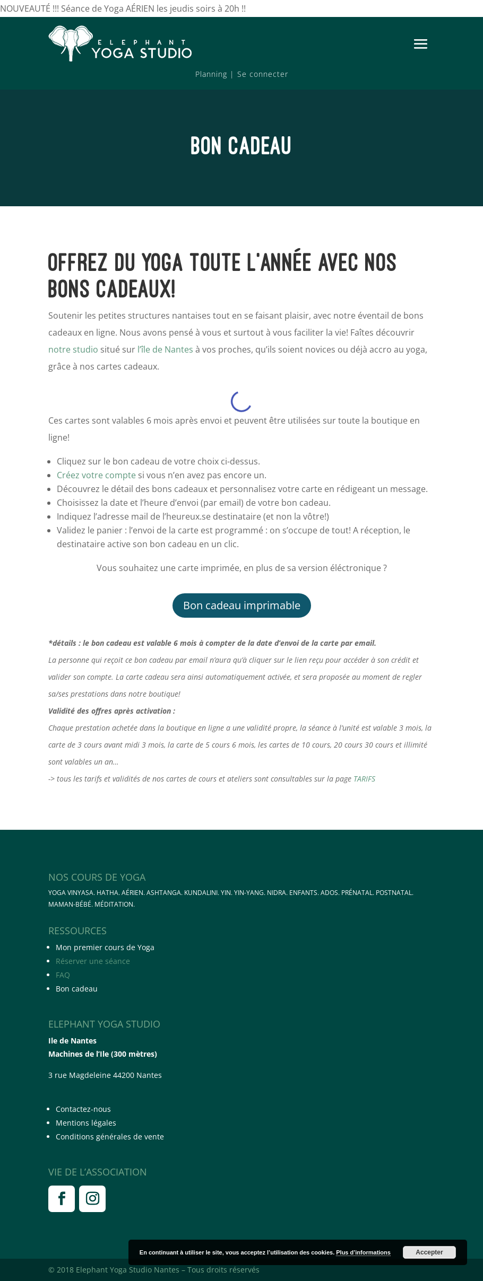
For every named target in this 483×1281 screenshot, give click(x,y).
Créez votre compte (96, 475)
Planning (211, 74)
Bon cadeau (77, 989)
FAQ (63, 975)
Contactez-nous (83, 1109)
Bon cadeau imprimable (241, 605)
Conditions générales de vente (110, 1136)
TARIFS (364, 779)
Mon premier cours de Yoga (105, 947)
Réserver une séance (93, 961)
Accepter (429, 1252)
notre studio (73, 349)
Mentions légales (86, 1123)
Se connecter (262, 74)
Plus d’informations (363, 1252)
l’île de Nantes (165, 349)
